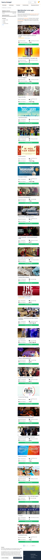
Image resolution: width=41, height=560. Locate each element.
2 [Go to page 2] (25, 545)
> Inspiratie (32, 556)
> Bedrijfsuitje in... (33, 557)
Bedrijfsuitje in (4, 7)
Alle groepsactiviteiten (35, 5)
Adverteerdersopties (21, 555)
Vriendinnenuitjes (25, 5)
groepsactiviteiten (21, 20)
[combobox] (31, 2)
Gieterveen (9, 7)
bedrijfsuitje (26, 18)
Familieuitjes (4, 5)
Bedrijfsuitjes (11, 5)
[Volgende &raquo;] (33, 546)
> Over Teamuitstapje (33, 555)
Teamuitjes (18, 5)
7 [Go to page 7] (30, 545)
